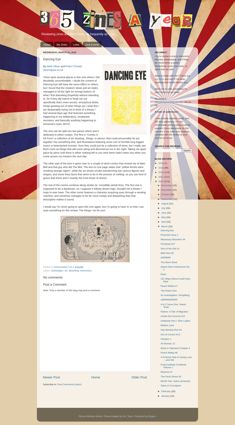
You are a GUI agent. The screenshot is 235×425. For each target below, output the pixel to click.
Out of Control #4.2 (170, 334)
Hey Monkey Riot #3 (171, 330)
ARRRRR (166, 257)
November (167, 190)
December (167, 185)
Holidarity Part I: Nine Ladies (175, 321)
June (164, 212)
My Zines (62, 44)
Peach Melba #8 (169, 352)
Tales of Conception (171, 385)
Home (47, 44)
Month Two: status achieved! (175, 381)
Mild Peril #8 (167, 253)
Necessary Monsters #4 (173, 239)
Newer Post (51, 377)
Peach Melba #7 (169, 286)
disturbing (74, 270)
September (167, 199)
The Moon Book (169, 262)
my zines (159, 79)
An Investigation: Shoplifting (175, 295)
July (163, 208)
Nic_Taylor (128, 416)
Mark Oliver (53, 66)
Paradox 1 (166, 339)
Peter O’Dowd (74, 66)
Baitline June (167, 325)
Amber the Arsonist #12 (173, 316)
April (164, 221)
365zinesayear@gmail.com (169, 102)
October (165, 194)
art (66, 270)
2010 (161, 181)
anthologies (57, 270)
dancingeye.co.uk (53, 70)
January (165, 396)
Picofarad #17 (168, 244)
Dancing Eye (167, 230)
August (165, 203)
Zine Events (92, 44)
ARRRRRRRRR (169, 299)
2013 (161, 167)
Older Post (139, 377)
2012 (161, 172)
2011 (161, 177)
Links (76, 44)
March (164, 226)
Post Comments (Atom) (69, 384)
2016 (161, 163)
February (166, 391)
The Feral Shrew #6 (171, 376)
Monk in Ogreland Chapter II (175, 348)
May (163, 217)
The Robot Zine (169, 290)
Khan (163, 274)
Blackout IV (166, 372)
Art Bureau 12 (168, 343)
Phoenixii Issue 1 (169, 235)
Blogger (152, 416)
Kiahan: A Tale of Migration (174, 311)
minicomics (86, 270)
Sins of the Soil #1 (170, 248)
